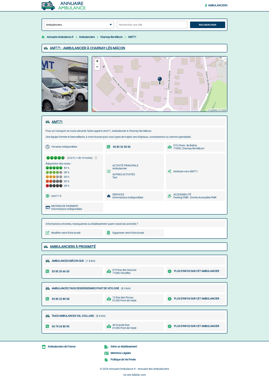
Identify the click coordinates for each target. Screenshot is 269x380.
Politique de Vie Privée (123, 359)
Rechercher (207, 24)
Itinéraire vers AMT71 (185, 171)
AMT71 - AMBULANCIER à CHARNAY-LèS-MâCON (87, 48)
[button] (159, 80)
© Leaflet (212, 110)
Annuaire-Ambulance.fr (60, 37)
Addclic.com (139, 374)
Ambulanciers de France (61, 346)
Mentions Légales (121, 353)
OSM (223, 110)
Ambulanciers (217, 5)
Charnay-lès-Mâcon (111, 37)
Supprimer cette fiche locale (128, 232)
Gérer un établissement (124, 346)
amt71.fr (56, 195)
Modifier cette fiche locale (65, 232)
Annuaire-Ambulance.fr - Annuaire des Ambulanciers (139, 368)
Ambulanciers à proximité (73, 247)
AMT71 (132, 37)
